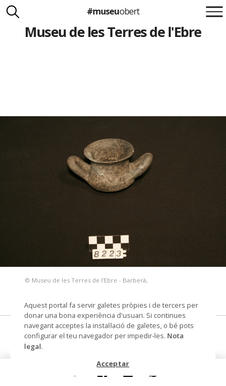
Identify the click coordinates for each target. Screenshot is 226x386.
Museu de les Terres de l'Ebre (113, 32)
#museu (113, 11)
